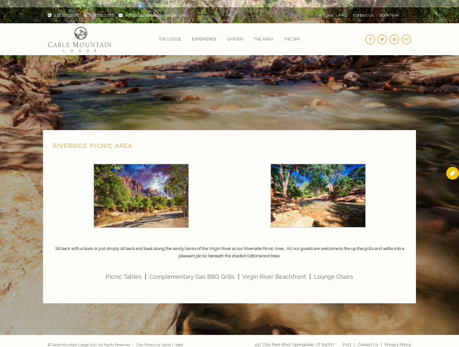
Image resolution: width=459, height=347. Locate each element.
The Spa (292, 39)
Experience (204, 39)
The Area (263, 39)
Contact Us (363, 15)
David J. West (172, 345)
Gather (235, 39)
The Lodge (170, 39)
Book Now (389, 15)
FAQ (343, 15)
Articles (326, 15)
